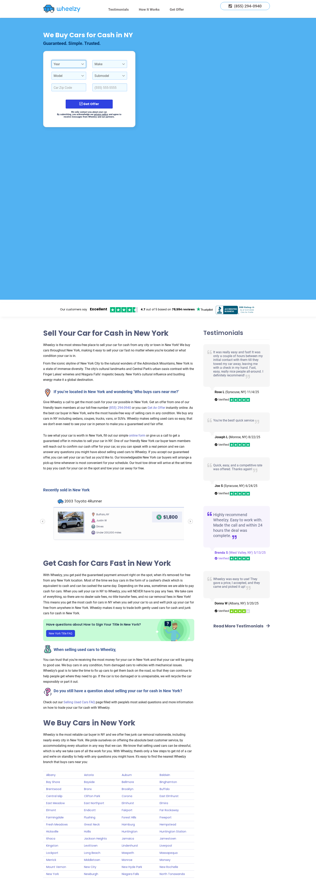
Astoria (89, 775)
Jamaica (128, 839)
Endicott (90, 810)
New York (52, 874)
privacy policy (101, 114)
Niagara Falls (130, 874)
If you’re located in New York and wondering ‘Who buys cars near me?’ (116, 391)
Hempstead (168, 824)
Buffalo (165, 789)
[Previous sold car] (42, 521)
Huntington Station (173, 831)
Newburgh (91, 874)
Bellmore (128, 782)
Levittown (91, 846)
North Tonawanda (172, 874)
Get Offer (177, 9)
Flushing (89, 817)
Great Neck (92, 824)
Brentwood (53, 789)
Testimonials (118, 9)
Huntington (129, 831)
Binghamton (168, 782)
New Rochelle (169, 867)
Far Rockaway (169, 810)
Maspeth (128, 853)
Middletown (92, 860)
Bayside (89, 782)
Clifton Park (92, 796)
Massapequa (169, 853)
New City (90, 867)
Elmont (51, 810)
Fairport (127, 810)
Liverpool (166, 846)
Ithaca (50, 839)
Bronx (88, 789)
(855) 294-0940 (120, 408)
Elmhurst (128, 803)
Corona (127, 796)
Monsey (165, 860)
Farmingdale (55, 817)
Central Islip (54, 796)
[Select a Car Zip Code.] (68, 87)
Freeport (166, 817)
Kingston (52, 846)
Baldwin (165, 775)
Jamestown (168, 839)
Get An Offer (156, 408)
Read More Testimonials (241, 626)
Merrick (51, 860)
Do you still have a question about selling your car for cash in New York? (118, 690)
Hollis (87, 831)
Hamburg (128, 824)
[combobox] (68, 64)
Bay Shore (53, 782)
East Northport (94, 803)
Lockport (52, 853)
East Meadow (55, 803)
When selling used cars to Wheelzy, (85, 649)
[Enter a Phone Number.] (109, 87)
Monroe (127, 860)
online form (137, 435)
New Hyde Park (132, 867)
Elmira (164, 803)
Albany (51, 775)
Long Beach (92, 853)
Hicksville (52, 831)
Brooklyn (127, 789)
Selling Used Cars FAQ (79, 702)
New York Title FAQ (60, 633)
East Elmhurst (169, 796)
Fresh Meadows (57, 824)
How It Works (149, 9)
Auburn (127, 775)
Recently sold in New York (66, 490)
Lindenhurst (130, 846)
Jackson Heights (95, 839)
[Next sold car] (190, 521)
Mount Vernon (56, 867)
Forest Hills (129, 817)
